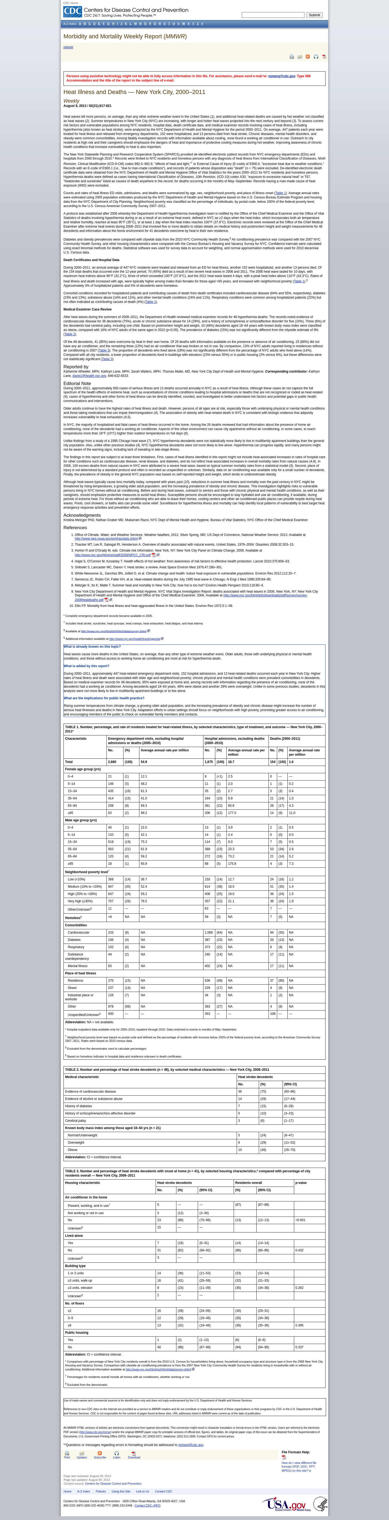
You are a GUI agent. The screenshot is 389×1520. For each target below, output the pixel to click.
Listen (116, 1457)
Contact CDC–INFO (147, 1505)
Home (68, 1491)
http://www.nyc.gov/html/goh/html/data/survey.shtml (158, 1369)
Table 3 (104, 350)
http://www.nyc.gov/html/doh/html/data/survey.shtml (113, 631)
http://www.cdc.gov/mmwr (95, 1432)
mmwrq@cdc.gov (282, 76)
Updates (82, 1457)
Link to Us (142, 1491)
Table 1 (280, 193)
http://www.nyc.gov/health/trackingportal (134, 638)
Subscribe (100, 1457)
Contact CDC (163, 1491)
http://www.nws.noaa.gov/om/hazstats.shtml (106, 539)
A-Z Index (83, 1491)
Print (67, 1457)
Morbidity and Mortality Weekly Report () (125, 36)
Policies (101, 1491)
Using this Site (121, 1491)
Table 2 (70, 334)
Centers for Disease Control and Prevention (113, 1483)
